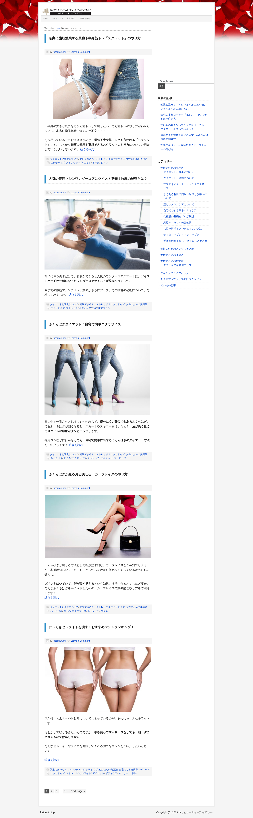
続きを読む (87, 149)
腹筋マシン (104, 308)
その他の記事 (168, 285)
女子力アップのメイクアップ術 (181, 234)
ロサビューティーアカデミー (82, 10)
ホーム (46, 18)
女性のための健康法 (172, 255)
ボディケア (85, 308)
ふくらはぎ (56, 458)
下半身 (95, 162)
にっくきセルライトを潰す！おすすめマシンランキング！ (91, 627)
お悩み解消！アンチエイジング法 (182, 228)
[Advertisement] (185, 49)
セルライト (85, 773)
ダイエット (85, 162)
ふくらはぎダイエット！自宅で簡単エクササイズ (85, 324)
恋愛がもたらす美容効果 (177, 222)
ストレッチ (72, 162)
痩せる (104, 611)
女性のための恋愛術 (172, 261)
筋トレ (104, 162)
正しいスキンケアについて (178, 204)
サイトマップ (57, 18)
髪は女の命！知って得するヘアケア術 (185, 240)
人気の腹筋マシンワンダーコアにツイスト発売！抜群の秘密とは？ (98, 179)
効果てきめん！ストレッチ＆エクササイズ (102, 158)
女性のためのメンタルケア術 (177, 248)
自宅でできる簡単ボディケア (134, 769)
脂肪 (134, 773)
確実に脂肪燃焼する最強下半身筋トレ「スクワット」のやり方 (95, 38)
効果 (94, 308)
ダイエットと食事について (178, 171)
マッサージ (120, 458)
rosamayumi (59, 52)
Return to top (47, 812)
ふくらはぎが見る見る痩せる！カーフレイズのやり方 (88, 474)
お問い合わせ (85, 18)
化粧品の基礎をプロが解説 (178, 216)
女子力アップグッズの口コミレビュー (182, 279)
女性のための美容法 (136, 158)
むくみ (67, 458)
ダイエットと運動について (64, 158)
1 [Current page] (46, 791)
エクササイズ (58, 162)
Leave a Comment (80, 52)
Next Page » (78, 791)
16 (65, 791)
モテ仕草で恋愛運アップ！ (178, 265)
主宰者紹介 (71, 18)
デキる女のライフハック (175, 273)
